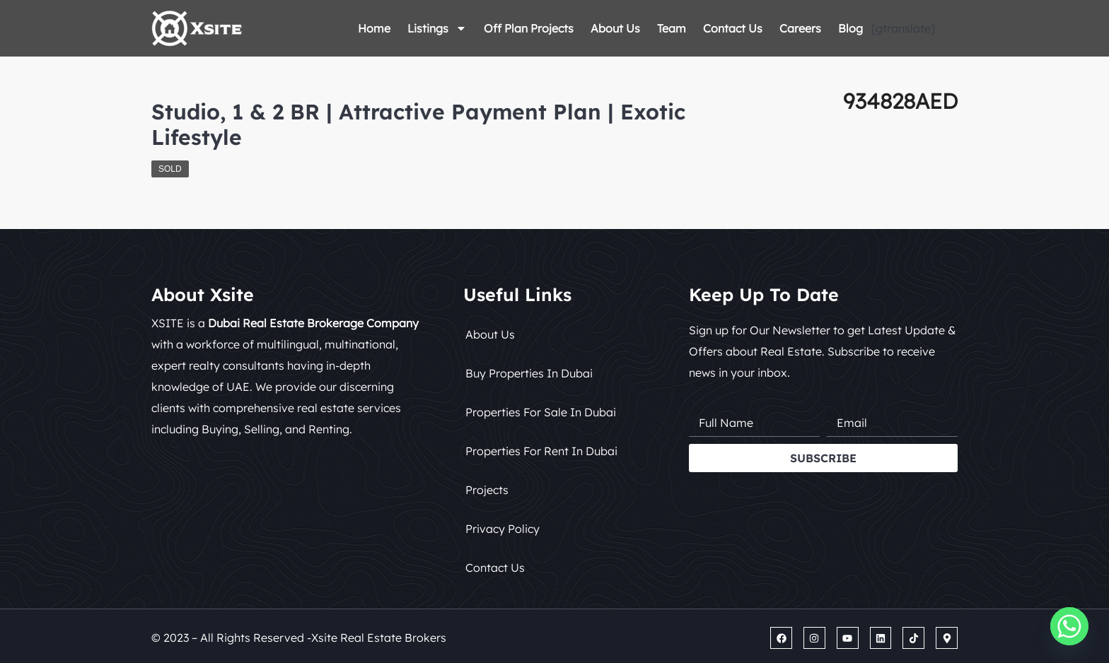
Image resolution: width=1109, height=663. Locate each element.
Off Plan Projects (529, 28)
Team (671, 28)
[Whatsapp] (1069, 626)
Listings (437, 28)
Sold (170, 169)
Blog (850, 28)
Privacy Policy (502, 529)
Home (374, 28)
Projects (487, 490)
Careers (800, 28)
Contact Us (732, 28)
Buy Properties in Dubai (529, 373)
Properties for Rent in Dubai (541, 451)
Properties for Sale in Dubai (540, 412)
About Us (615, 28)
